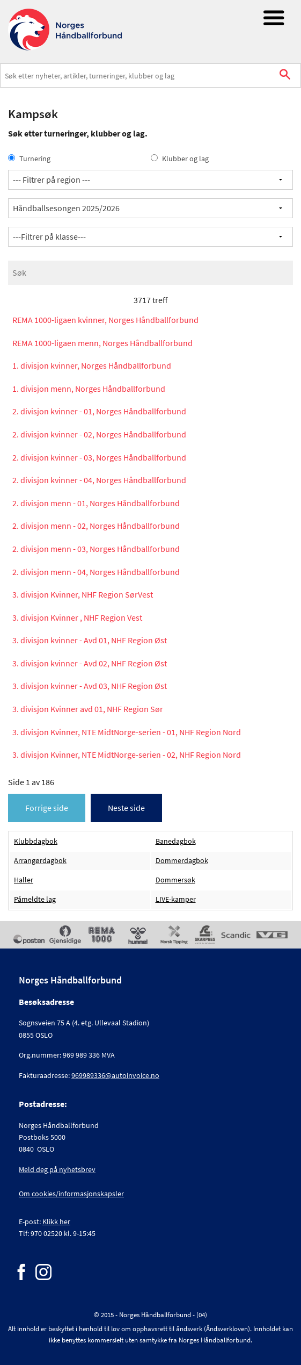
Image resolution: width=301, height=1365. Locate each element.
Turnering (29, 158)
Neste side (126, 807)
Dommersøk (175, 880)
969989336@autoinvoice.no (115, 1075)
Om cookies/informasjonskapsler (71, 1193)
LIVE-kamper (176, 899)
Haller (23, 880)
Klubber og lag (180, 158)
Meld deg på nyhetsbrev (57, 1169)
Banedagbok (176, 841)
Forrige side (46, 807)
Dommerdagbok (182, 860)
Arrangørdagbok (40, 860)
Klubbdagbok (35, 841)
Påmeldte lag (35, 899)
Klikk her (56, 1221)
